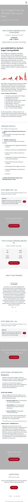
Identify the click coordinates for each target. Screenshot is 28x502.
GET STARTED (14, 356)
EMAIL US (14, 486)
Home (10, 495)
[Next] (16, 310)
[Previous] (12, 310)
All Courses (17, 495)
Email (14, 307)
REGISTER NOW (24, 201)
